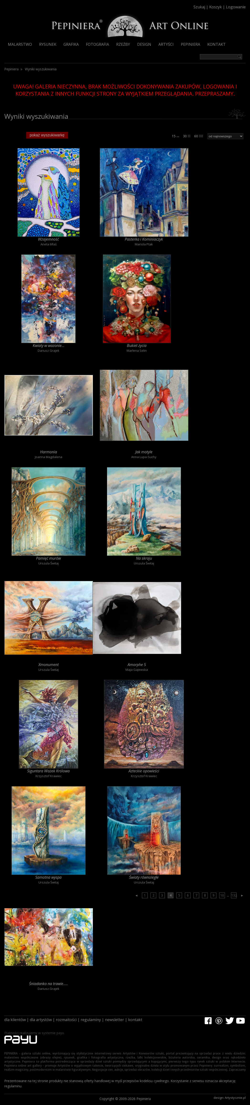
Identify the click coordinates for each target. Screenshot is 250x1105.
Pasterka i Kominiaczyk (144, 239)
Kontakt (216, 44)
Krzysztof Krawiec (49, 776)
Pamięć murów (48, 558)
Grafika (71, 44)
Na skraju (144, 558)
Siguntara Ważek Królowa (48, 771)
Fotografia (97, 44)
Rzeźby (123, 44)
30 (186, 136)
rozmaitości (66, 1019)
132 (234, 895)
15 (175, 136)
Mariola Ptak (144, 244)
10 (222, 895)
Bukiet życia (136, 345)
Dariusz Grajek (48, 350)
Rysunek (47, 44)
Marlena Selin (137, 350)
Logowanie (236, 7)
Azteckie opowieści (144, 771)
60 (198, 136)
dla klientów (15, 1019)
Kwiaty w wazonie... (48, 345)
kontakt (135, 1019)
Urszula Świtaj (48, 563)
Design (144, 44)
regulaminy (91, 1019)
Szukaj (199, 7)
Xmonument (48, 664)
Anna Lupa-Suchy (143, 457)
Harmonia (48, 451)
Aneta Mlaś (49, 244)
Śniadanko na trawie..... (48, 983)
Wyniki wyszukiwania (41, 69)
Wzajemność (48, 239)
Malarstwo (20, 44)
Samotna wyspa (48, 877)
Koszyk (215, 7)
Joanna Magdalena (48, 457)
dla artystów (41, 1019)
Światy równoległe (144, 877)
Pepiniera (190, 44)
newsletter (114, 1019)
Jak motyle (143, 451)
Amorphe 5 (137, 664)
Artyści (166, 44)
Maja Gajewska (136, 669)
